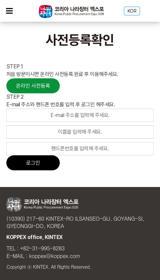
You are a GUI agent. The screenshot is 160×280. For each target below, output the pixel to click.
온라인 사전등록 (33, 86)
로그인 (33, 163)
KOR (132, 11)
